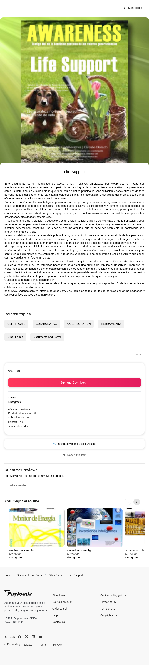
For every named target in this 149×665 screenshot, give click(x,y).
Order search (60, 608)
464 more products (19, 409)
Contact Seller (16, 422)
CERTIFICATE (16, 323)
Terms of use (107, 608)
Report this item (74, 455)
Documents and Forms (47, 336)
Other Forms (15, 336)
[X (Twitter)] (26, 636)
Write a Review (18, 485)
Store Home (133, 7)
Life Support (76, 575)
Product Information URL (22, 413)
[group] (37, 534)
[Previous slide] (128, 502)
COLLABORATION (79, 323)
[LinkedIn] (33, 636)
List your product (62, 601)
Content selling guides (113, 595)
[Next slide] (136, 502)
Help (55, 615)
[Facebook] (19, 637)
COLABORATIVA (46, 323)
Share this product (18, 426)
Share (138, 354)
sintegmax (14, 402)
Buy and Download (74, 382)
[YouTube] (40, 637)
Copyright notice (109, 615)
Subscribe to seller (18, 417)
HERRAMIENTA (111, 323)
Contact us (58, 621)
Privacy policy (108, 601)
